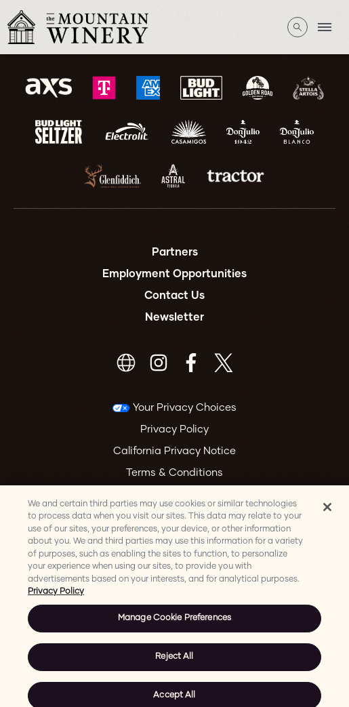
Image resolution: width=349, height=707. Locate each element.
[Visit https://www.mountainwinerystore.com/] (126, 363)
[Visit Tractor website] (235, 176)
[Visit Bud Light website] (201, 88)
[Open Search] (297, 27)
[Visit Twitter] (224, 363)
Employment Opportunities (174, 273)
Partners (175, 252)
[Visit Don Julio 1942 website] (243, 132)
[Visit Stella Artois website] (308, 88)
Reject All (174, 663)
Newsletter (174, 317)
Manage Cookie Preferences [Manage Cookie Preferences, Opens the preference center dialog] (174, 624)
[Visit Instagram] (158, 363)
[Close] (327, 513)
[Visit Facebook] (191, 363)
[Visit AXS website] (48, 88)
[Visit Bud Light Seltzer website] (58, 132)
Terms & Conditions (174, 473)
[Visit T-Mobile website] (104, 88)
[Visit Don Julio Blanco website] (297, 132)
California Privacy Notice (174, 451)
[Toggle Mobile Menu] (325, 27)
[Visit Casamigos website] (188, 132)
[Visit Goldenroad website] (257, 88)
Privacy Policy (174, 429)
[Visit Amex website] (148, 88)
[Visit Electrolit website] (126, 132)
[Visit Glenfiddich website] (112, 176)
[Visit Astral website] (173, 176)
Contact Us (174, 295)
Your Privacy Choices (185, 408)
